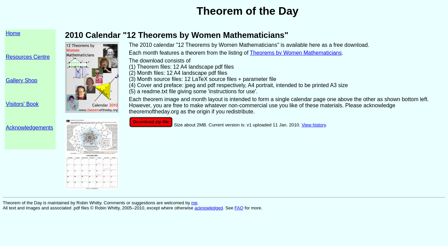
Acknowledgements (29, 128)
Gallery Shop (22, 80)
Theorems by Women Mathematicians (296, 53)
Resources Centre (28, 57)
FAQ (238, 207)
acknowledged (208, 207)
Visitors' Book (22, 104)
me (194, 202)
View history (314, 124)
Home (13, 33)
